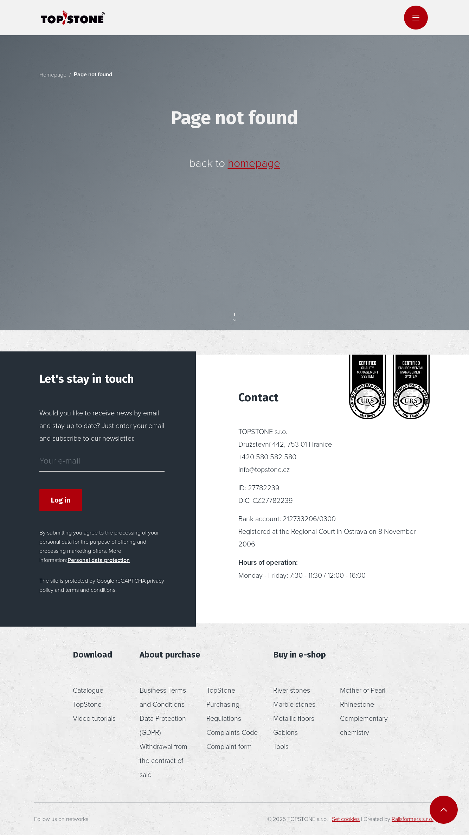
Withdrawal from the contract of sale (163, 760)
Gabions (285, 732)
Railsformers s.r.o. (412, 819)
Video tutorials (94, 718)
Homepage (52, 74)
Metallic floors (293, 718)
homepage (254, 162)
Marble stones (294, 704)
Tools (281, 746)
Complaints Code (232, 732)
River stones (291, 690)
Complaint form (229, 746)
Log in (60, 500)
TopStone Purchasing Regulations (223, 704)
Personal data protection (99, 560)
